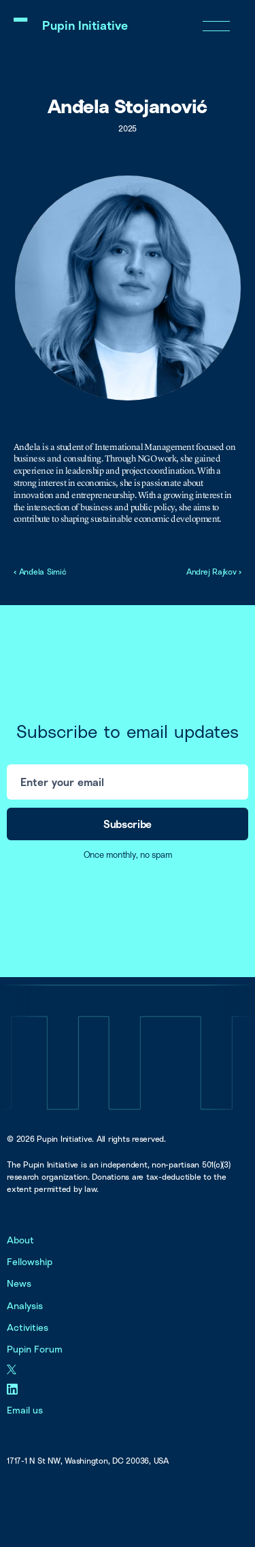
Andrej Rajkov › (213, 571)
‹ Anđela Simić (40, 571)
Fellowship (29, 1261)
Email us (25, 1410)
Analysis (25, 1305)
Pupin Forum (35, 1349)
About (20, 1239)
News (19, 1283)
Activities (27, 1327)
